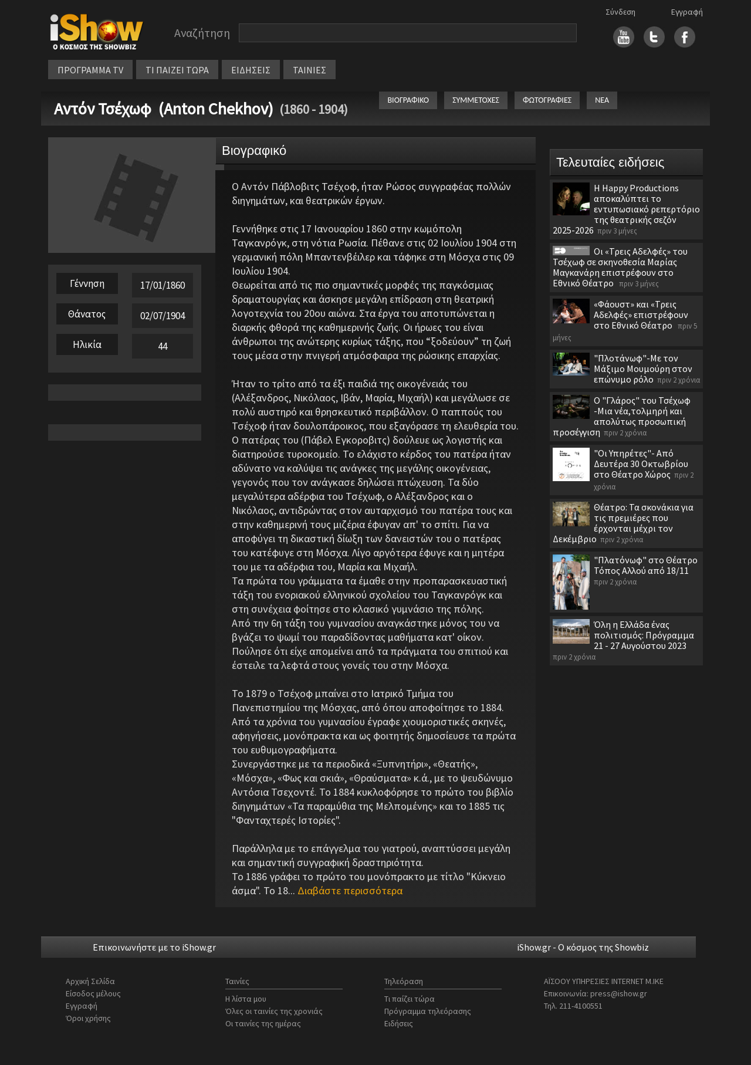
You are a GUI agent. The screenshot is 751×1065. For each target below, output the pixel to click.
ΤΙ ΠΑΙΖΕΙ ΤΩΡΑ (177, 70)
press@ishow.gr (618, 993)
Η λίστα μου (245, 998)
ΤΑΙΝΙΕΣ (309, 70)
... (345, 890)
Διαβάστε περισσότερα (349, 890)
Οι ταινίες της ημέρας (263, 1023)
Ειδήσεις (398, 1023)
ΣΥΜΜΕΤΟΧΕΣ (475, 100)
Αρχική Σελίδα (90, 981)
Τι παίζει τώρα (409, 998)
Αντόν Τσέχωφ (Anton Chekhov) (163, 108)
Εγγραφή (687, 11)
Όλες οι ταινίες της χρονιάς (274, 1011)
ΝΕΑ (602, 100)
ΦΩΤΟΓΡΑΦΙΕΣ (547, 100)
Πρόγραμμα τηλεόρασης (427, 1011)
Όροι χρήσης (88, 1018)
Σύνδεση (620, 11)
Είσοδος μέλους (93, 993)
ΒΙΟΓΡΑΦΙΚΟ (408, 100)
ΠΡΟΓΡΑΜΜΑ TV (90, 70)
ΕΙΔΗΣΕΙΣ (250, 70)
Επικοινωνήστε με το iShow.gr (154, 947)
